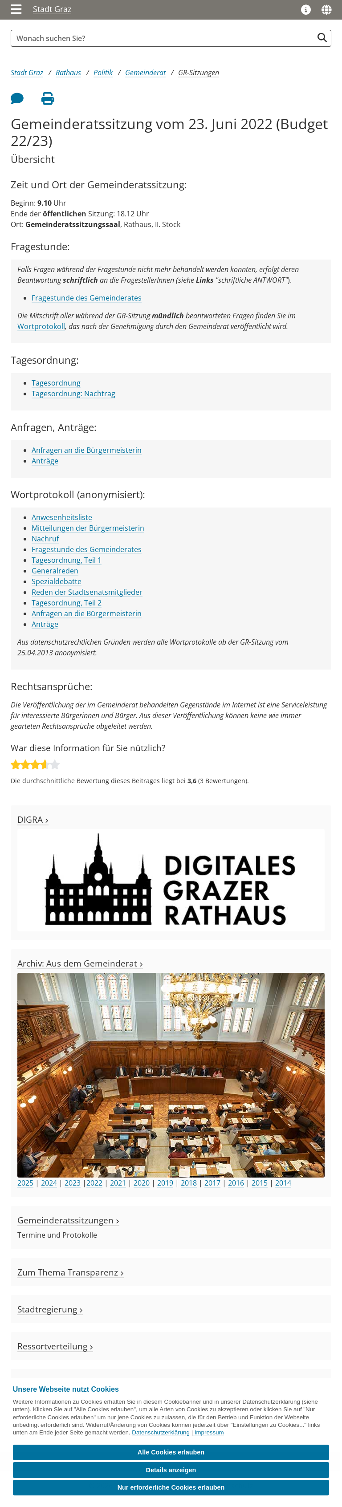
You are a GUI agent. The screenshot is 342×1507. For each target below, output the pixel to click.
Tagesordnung (56, 383)
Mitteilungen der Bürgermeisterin (88, 528)
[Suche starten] (322, 37)
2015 (260, 1183)
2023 (73, 1183)
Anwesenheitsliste (62, 517)
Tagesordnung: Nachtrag (73, 393)
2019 (165, 1183)
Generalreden (55, 571)
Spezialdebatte (56, 581)
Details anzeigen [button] (171, 1470)
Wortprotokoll (41, 326)
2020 (142, 1183)
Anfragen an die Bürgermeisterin (87, 450)
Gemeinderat (145, 72)
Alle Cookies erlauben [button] (171, 1452)
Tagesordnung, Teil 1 (67, 560)
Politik (103, 72)
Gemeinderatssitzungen (68, 1220)
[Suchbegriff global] (164, 38)
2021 (118, 1183)
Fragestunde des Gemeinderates (87, 298)
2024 (49, 1183)
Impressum (209, 1432)
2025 (25, 1183)
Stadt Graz (52, 9)
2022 (94, 1183)
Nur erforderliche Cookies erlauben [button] (171, 1487)
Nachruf (45, 539)
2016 (236, 1183)
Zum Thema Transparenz (70, 1272)
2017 (212, 1183)
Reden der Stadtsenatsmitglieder (87, 592)
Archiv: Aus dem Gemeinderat (80, 963)
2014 (283, 1183)
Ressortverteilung (55, 1346)
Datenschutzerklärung (161, 1432)
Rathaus (68, 72)
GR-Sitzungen (198, 72)
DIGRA (33, 819)
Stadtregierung (50, 1309)
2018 (189, 1183)
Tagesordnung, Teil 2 (67, 603)
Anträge (45, 461)
